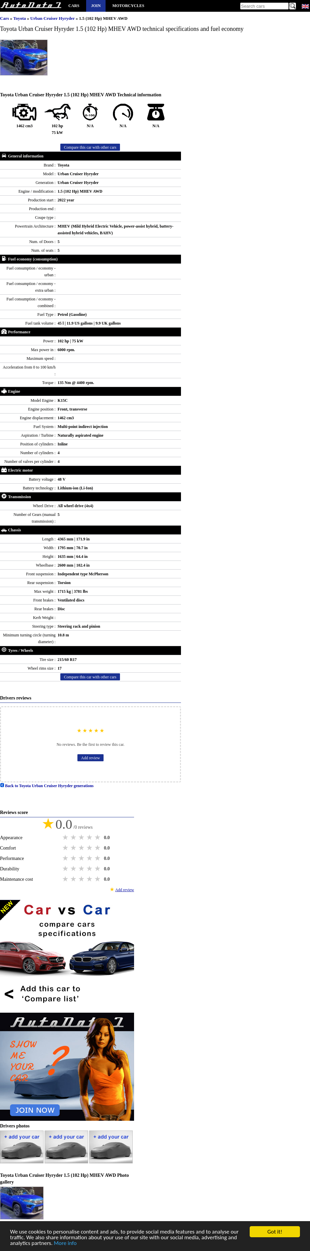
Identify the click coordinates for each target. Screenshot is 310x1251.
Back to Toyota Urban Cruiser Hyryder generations (47, 785)
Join (96, 5)
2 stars (74, 837)
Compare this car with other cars (90, 147)
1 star (66, 837)
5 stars (98, 837)
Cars (73, 5)
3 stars (82, 837)
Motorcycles (128, 5)
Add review (90, 758)
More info (65, 1243)
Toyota (20, 18)
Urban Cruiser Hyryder (53, 18)
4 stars (90, 837)
